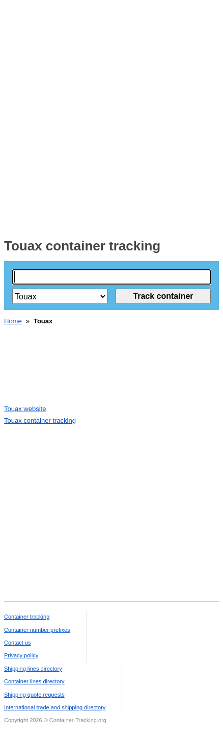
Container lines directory (34, 681)
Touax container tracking (40, 420)
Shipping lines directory (33, 669)
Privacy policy (21, 655)
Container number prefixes (37, 630)
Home (13, 321)
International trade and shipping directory (54, 707)
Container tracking (26, 617)
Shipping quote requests (34, 695)
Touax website (25, 409)
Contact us (17, 643)
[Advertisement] (111, 115)
